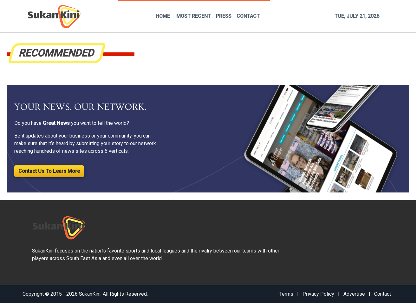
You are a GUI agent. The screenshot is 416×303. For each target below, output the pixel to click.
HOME (163, 16)
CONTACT (248, 16)
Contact (382, 294)
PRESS (223, 16)
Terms (286, 294)
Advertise (354, 294)
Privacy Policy (318, 294)
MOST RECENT (193, 16)
